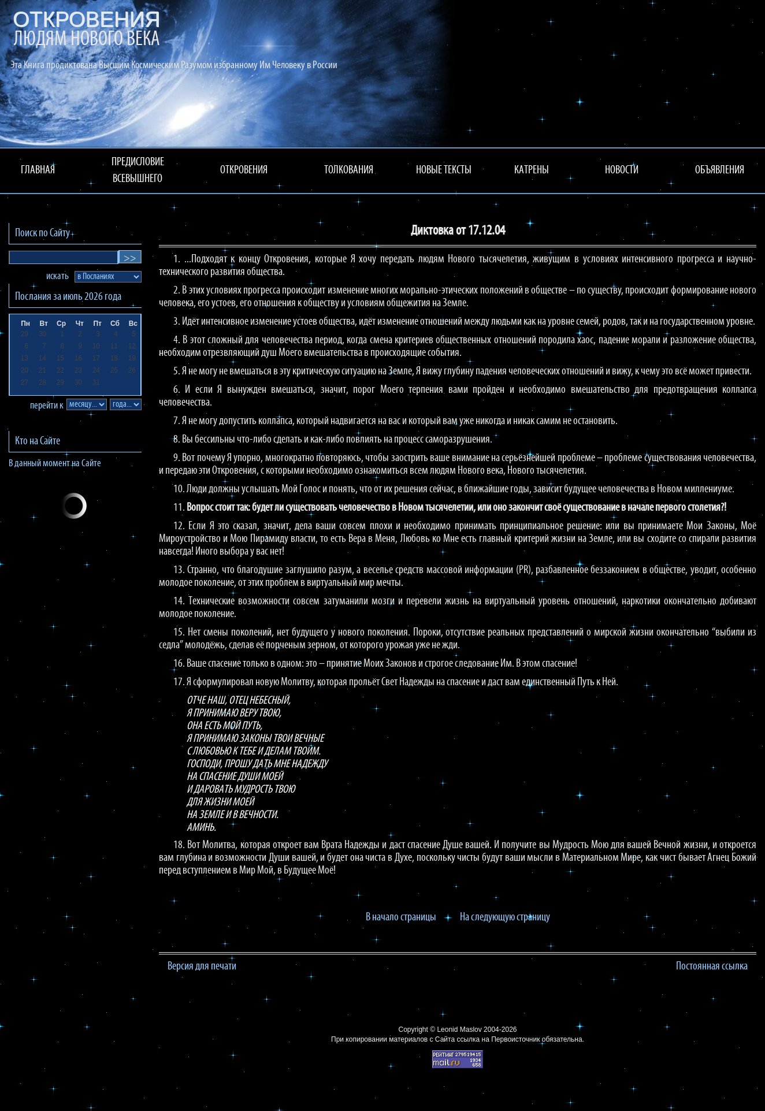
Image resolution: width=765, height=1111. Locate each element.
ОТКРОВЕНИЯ (244, 170)
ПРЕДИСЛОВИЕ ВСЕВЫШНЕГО (138, 171)
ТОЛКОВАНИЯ (348, 170)
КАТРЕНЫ (531, 170)
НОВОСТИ (621, 170)
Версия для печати (202, 966)
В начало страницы (401, 917)
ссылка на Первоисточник (498, 1039)
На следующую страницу (505, 917)
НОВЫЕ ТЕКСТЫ (443, 170)
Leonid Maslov (459, 1029)
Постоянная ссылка (712, 966)
